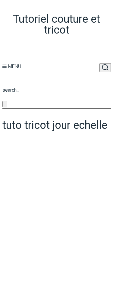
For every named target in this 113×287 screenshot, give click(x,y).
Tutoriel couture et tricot (56, 24)
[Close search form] (4, 104)
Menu (14, 66)
